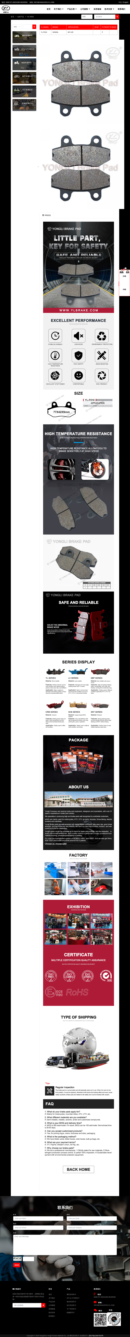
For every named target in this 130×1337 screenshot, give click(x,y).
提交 (16, 1265)
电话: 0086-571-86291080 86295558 (14, 2)
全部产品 (20, 17)
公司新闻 (85, 9)
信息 (14, 1233)
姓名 (14, 1214)
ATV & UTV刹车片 (73, 1298)
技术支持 (109, 9)
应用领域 (97, 9)
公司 (68, 1224)
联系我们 (121, 9)
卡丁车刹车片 (71, 1309)
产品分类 (72, 9)
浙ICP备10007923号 (96, 1336)
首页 (48, 9)
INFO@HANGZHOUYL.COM (104, 1305)
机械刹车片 (71, 1312)
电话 (14, 1224)
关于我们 (59, 9)
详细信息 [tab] (46, 215)
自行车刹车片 (71, 1305)
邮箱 (68, 1214)
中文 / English (123, 2)
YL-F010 (30, 17)
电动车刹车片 (71, 1302)
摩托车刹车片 (71, 1294)
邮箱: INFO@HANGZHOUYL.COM (42, 2)
